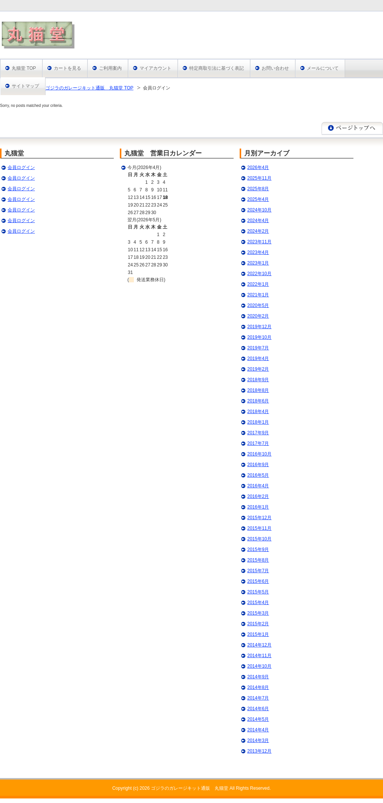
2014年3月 (258, 740)
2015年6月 (258, 581)
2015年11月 (259, 528)
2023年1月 (258, 263)
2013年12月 (259, 751)
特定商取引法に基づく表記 (216, 68)
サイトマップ (25, 86)
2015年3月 (258, 613)
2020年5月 (258, 305)
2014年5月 (258, 719)
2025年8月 (258, 188)
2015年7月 (258, 570)
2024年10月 (259, 210)
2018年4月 (258, 411)
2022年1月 (258, 284)
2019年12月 (259, 326)
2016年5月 (258, 475)
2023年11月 (259, 241)
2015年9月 (258, 549)
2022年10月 (259, 273)
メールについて (323, 68)
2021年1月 (258, 294)
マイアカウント (155, 68)
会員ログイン (21, 167)
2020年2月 (258, 316)
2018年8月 (258, 390)
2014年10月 (259, 666)
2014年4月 (258, 730)
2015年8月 (258, 560)
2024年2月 (258, 231)
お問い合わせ (275, 68)
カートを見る (67, 68)
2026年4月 (258, 167)
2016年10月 (259, 454)
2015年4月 (258, 602)
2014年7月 (258, 698)
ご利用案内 (110, 68)
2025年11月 (259, 178)
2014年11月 (259, 655)
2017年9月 (258, 432)
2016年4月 (258, 485)
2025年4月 (258, 199)
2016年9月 (258, 464)
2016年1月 (258, 507)
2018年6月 (258, 401)
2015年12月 (259, 517)
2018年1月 (258, 422)
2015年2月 (258, 623)
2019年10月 (259, 337)
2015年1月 (258, 634)
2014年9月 (258, 676)
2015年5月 (258, 592)
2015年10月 (259, 539)
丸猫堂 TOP (24, 68)
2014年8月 (258, 687)
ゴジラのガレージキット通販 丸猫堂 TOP (89, 88)
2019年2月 (258, 369)
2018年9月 (258, 379)
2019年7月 (258, 348)
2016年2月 (258, 496)
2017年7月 (258, 443)
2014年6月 (258, 708)
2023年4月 (258, 252)
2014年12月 (259, 645)
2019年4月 (258, 358)
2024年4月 (258, 220)
